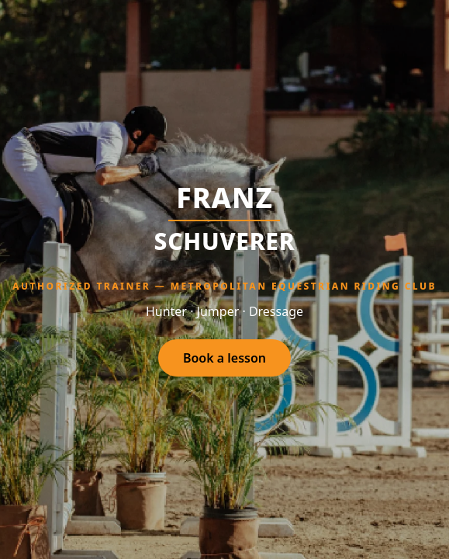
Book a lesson (224, 357)
